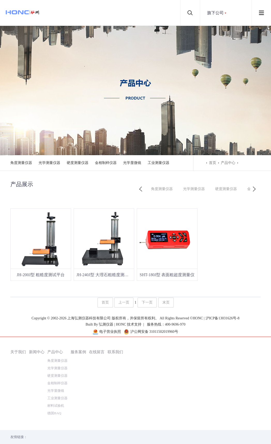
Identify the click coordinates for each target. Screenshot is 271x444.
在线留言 (96, 330)
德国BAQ (54, 392)
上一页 (123, 303)
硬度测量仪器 (77, 163)
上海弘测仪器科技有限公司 (89, 426)
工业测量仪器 (158, 163)
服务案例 (78, 330)
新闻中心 (36, 330)
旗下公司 (215, 13)
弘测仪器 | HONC (112, 432)
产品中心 (228, 163)
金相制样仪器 (106, 163)
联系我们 (115, 330)
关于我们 (18, 330)
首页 (212, 163)
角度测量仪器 (21, 163)
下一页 (147, 303)
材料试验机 (55, 384)
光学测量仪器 (49, 163)
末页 (166, 303)
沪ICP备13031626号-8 (222, 426)
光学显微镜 (132, 163)
